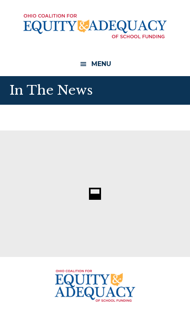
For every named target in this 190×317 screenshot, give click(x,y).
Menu (101, 64)
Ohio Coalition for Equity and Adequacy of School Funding (95, 26)
